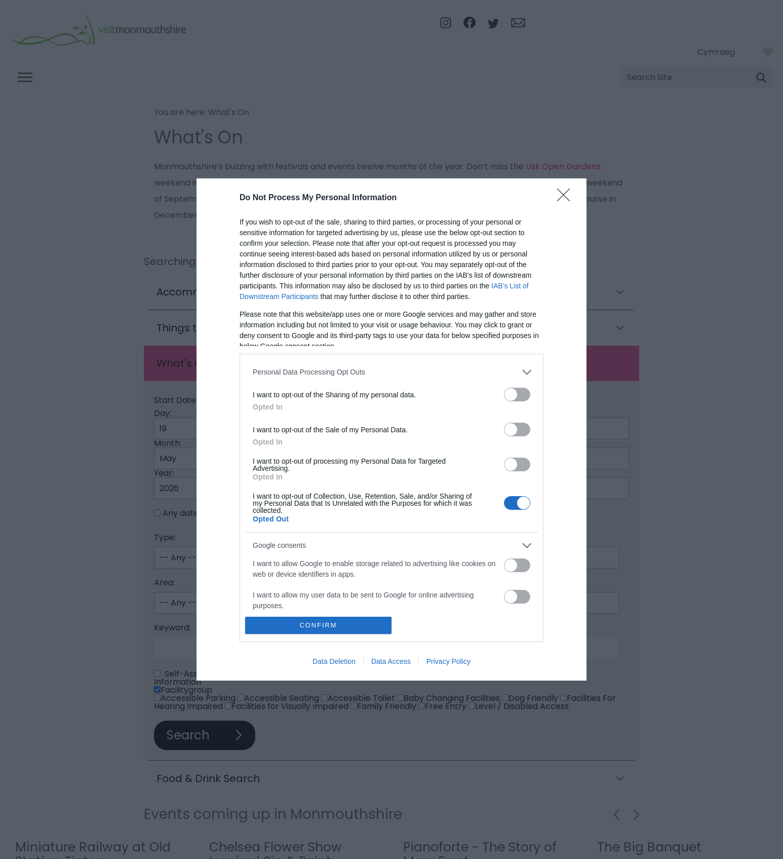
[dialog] (391, 429)
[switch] (517, 394)
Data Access (391, 661)
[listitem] (391, 372)
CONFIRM (318, 625)
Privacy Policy (448, 661)
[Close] (566, 198)
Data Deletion (334, 661)
